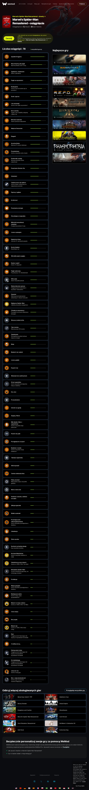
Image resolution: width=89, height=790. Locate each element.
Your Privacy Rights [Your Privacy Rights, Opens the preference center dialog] (80, 786)
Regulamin (32, 775)
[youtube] (54, 781)
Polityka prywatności (45, 775)
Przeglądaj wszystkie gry (75, 690)
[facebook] (48, 782)
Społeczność (62, 3)
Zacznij (9, 38)
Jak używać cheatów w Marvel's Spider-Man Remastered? (25, 750)
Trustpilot (66, 747)
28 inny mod (21, 40)
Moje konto (71, 3)
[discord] (34, 782)
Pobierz (82, 4)
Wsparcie (56, 775)
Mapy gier (37, 3)
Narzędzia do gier (46, 3)
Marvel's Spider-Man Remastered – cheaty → (29, 16)
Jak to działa (22, 3)
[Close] (86, 763)
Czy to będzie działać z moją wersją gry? (20, 753)
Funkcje (55, 3)
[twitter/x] (41, 781)
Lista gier (29, 3)
